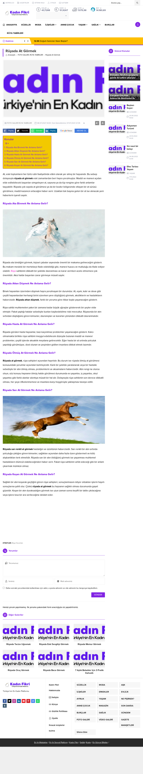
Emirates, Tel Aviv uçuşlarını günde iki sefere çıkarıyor (124, 76)
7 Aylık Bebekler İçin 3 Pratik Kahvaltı (89, 671)
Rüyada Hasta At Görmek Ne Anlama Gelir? (27, 154)
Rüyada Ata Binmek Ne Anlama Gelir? (24, 147)
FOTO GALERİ (23, 55)
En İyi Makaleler (41, 742)
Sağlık (82, 742)
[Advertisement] (53, 517)
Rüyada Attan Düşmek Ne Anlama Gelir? (26, 151)
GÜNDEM (132, 112)
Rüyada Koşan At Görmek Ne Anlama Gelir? (27, 165)
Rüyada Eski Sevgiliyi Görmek (54, 644)
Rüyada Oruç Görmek (18, 670)
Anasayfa (10, 55)
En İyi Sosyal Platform (58, 742)
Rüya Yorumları (17, 543)
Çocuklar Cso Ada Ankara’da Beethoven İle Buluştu (122, 98)
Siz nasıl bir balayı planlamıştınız (133, 149)
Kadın (88, 742)
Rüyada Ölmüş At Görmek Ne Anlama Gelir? (28, 158)
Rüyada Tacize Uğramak (18, 644)
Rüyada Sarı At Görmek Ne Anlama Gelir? (26, 162)
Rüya (13, 271)
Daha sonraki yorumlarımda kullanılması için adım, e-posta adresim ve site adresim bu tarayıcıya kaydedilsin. (52, 588)
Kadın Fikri (73, 742)
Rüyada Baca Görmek (54, 670)
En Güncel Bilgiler (100, 742)
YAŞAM (132, 173)
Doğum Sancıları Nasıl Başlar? (51, 41)
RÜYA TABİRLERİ (36, 55)
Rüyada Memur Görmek (89, 644)
